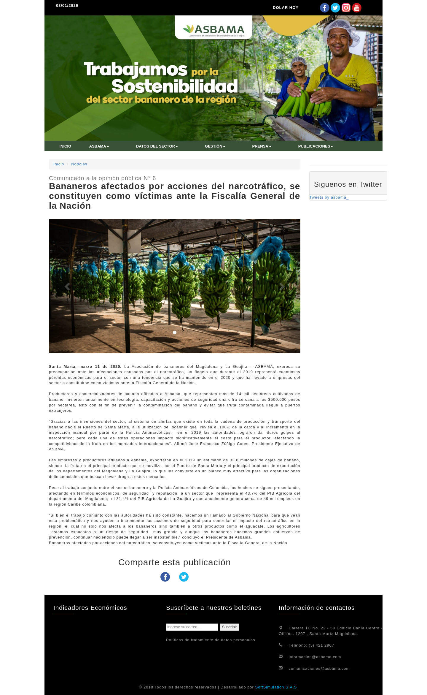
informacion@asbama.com (315, 656)
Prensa (261, 146)
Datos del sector (157, 146)
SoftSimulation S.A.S (276, 687)
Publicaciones (315, 146)
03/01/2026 (67, 5)
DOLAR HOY (286, 7)
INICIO (65, 146)
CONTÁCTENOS (74, 154)
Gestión (215, 146)
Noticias (79, 164)
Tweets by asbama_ (329, 197)
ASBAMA (99, 146)
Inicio (58, 164)
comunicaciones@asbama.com (319, 668)
